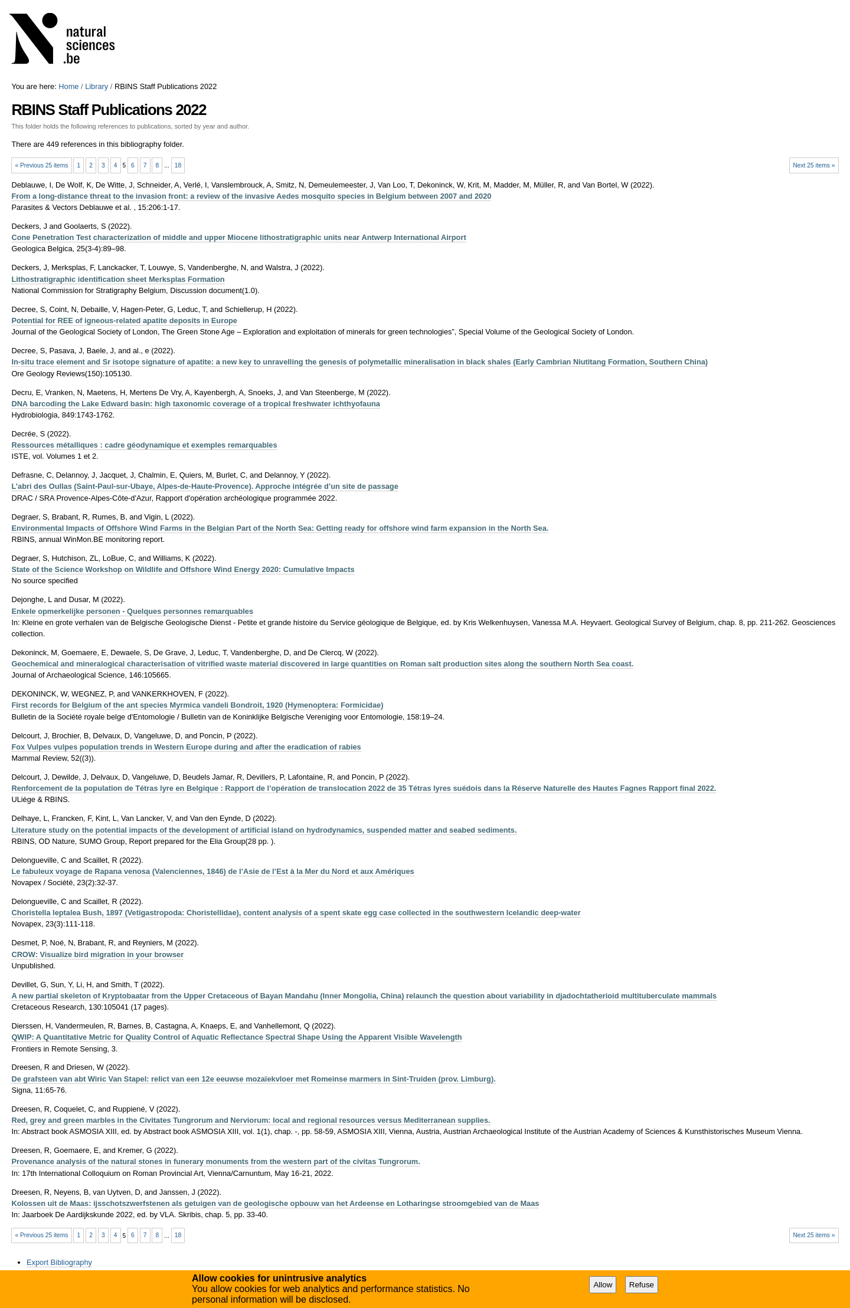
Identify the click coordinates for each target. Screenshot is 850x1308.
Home (68, 86)
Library (96, 86)
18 (178, 165)
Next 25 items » (814, 165)
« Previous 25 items (41, 165)
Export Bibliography (59, 1262)
